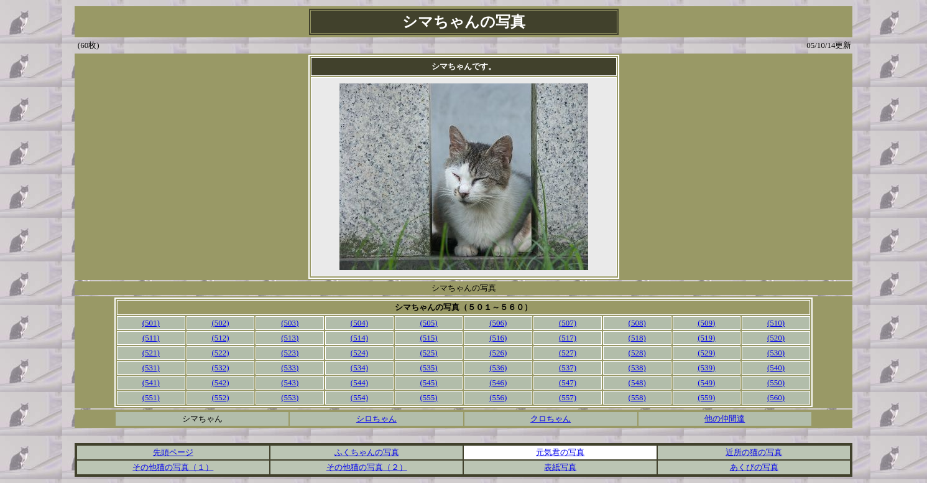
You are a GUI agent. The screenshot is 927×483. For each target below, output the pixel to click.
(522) (220, 352)
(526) (498, 352)
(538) (637, 367)
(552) (220, 397)
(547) (567, 382)
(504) (359, 322)
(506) (498, 322)
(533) (289, 367)
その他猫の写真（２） (366, 467)
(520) (776, 337)
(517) (567, 337)
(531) (151, 367)
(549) (706, 382)
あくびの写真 (754, 467)
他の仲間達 (724, 418)
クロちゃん (550, 418)
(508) (637, 322)
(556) (498, 397)
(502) (220, 322)
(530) (776, 352)
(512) (220, 337)
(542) (220, 382)
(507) (567, 322)
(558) (637, 397)
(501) (151, 322)
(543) (289, 382)
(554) (359, 397)
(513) (289, 337)
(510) (776, 322)
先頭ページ (173, 452)
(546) (498, 382)
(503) (289, 322)
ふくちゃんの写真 (366, 452)
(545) (429, 382)
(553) (289, 397)
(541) (151, 382)
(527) (567, 352)
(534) (359, 367)
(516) (498, 337)
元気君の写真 (560, 452)
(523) (289, 352)
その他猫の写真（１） (172, 467)
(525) (429, 352)
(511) (151, 337)
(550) (776, 382)
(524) (359, 352)
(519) (706, 337)
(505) (429, 322)
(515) (429, 337)
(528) (637, 352)
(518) (637, 337)
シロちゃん (376, 418)
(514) (359, 337)
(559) (706, 397)
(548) (637, 382)
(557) (567, 397)
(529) (706, 352)
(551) (151, 397)
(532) (220, 367)
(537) (567, 367)
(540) (776, 367)
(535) (429, 367)
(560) (776, 397)
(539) (706, 367)
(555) (429, 397)
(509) (706, 322)
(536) (498, 367)
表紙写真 (560, 467)
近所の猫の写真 (754, 452)
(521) (151, 352)
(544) (359, 382)
